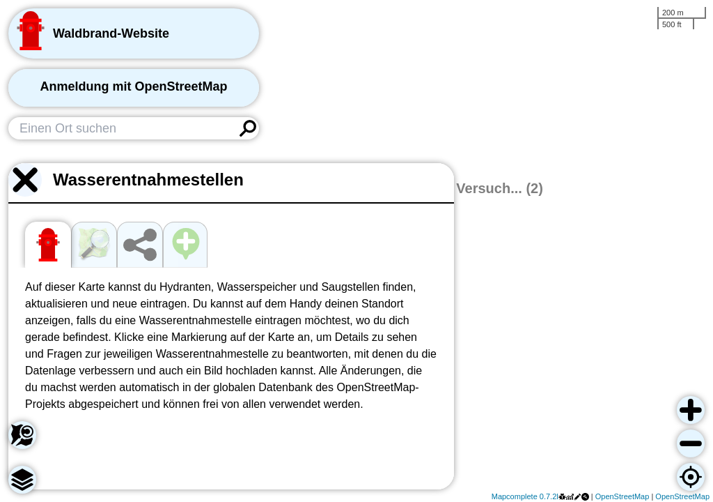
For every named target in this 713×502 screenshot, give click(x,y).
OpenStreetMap (622, 496)
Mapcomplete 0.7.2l (525, 496)
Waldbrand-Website (111, 33)
